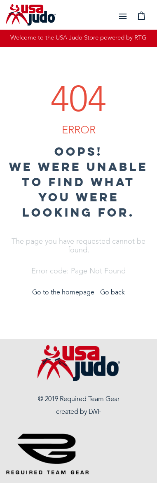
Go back (112, 292)
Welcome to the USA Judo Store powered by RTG (78, 38)
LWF (95, 412)
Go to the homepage (63, 292)
